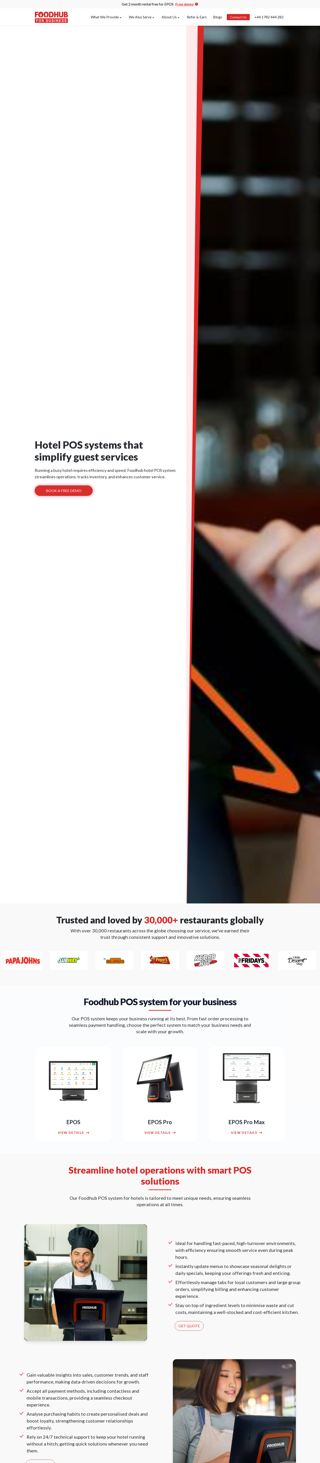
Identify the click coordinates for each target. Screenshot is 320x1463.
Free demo (186, 4)
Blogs (217, 17)
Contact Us (238, 17)
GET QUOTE (189, 1326)
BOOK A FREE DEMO (63, 492)
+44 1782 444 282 (269, 17)
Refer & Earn (197, 17)
